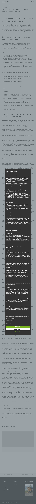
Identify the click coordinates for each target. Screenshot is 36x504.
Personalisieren (17, 331)
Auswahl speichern (17, 329)
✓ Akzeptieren (17, 326)
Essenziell (9, 323)
